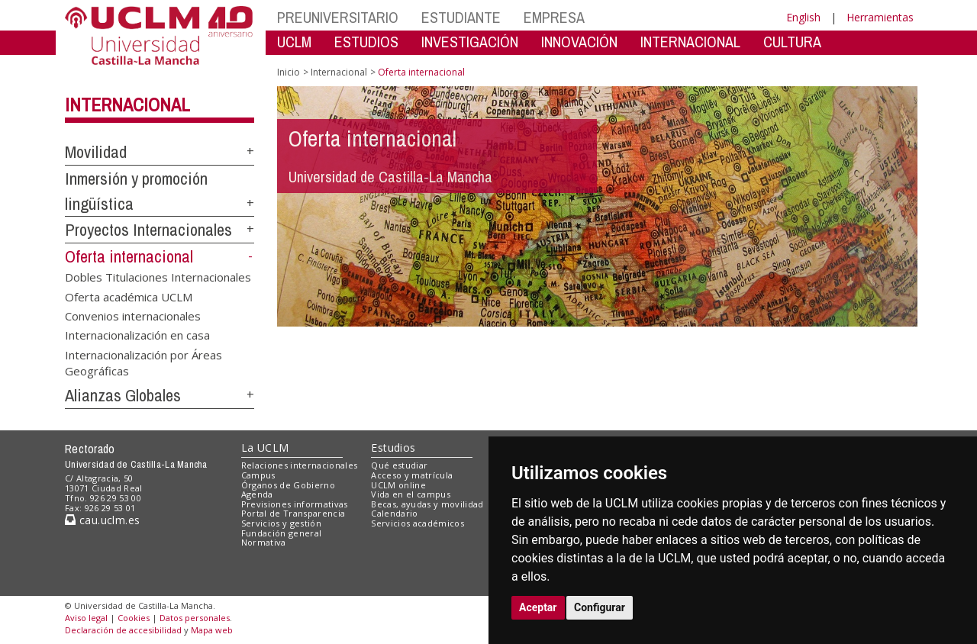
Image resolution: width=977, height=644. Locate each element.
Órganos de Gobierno (288, 485)
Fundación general (281, 533)
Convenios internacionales (133, 315)
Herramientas (880, 17)
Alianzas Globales (123, 395)
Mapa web (212, 630)
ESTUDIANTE (461, 17)
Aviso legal (86, 617)
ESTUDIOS (366, 41)
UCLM (294, 41)
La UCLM (265, 447)
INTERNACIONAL (690, 41)
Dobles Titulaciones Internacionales (158, 277)
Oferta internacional (129, 256)
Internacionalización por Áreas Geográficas (143, 362)
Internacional (127, 104)
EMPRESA (554, 17)
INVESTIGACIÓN (469, 41)
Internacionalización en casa (137, 335)
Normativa (263, 542)
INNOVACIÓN (579, 41)
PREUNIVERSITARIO (337, 17)
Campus (258, 475)
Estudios (393, 447)
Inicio (288, 72)
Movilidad (96, 151)
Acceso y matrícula (412, 475)
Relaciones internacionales (299, 465)
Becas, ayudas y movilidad (427, 504)
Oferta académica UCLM (128, 296)
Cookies (134, 617)
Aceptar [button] (538, 607)
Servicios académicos (417, 523)
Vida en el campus (410, 494)
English (803, 17)
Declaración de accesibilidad (123, 630)
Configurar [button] (599, 607)
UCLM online (398, 485)
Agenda (257, 494)
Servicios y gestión (281, 523)
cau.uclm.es (102, 520)
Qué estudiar (399, 465)
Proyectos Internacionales (148, 229)
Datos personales (195, 617)
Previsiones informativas (294, 504)
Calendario (394, 513)
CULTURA (792, 41)
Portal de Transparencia (293, 513)
